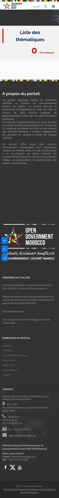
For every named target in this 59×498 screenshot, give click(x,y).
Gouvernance (9, 360)
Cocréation (7, 350)
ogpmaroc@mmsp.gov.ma (22, 435)
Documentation (10, 370)
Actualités (7, 345)
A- (4, 249)
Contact (6, 374)
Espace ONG (8, 365)
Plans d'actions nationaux (14, 355)
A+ (4, 240)
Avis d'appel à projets (13, 311)
